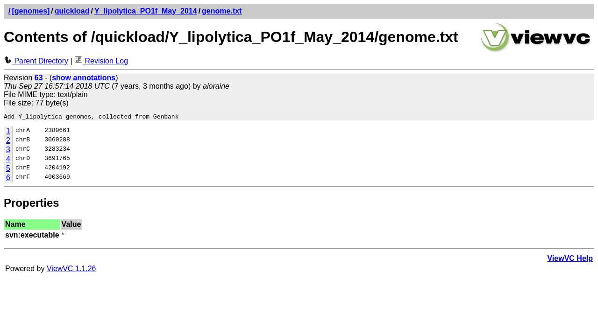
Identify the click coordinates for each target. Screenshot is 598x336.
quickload (72, 11)
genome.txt (222, 11)
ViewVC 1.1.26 (71, 270)
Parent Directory (36, 61)
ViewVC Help (570, 260)
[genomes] (31, 11)
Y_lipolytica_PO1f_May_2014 (145, 11)
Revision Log (101, 61)
